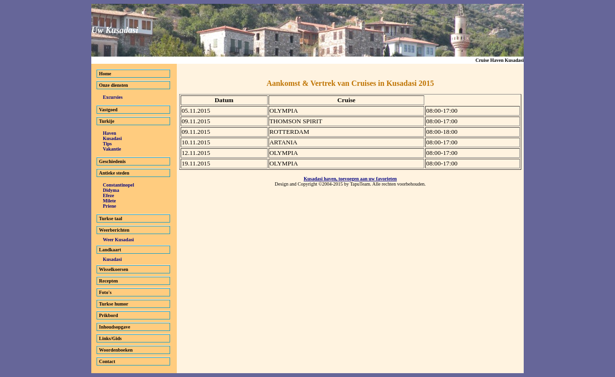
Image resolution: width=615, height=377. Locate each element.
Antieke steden (114, 173)
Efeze (108, 195)
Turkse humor (113, 303)
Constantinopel (118, 185)
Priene (109, 206)
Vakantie (112, 149)
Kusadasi (112, 138)
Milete (109, 200)
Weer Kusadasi (118, 239)
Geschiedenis (112, 161)
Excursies (113, 97)
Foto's (105, 292)
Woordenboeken (116, 350)
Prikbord (108, 315)
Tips (107, 143)
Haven (109, 133)
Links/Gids (110, 338)
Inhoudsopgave (114, 327)
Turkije (106, 121)
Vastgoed (108, 109)
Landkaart (110, 249)
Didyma (111, 190)
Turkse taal (110, 218)
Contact (107, 361)
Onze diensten (113, 85)
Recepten (108, 280)
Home (105, 73)
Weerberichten (114, 230)
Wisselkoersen (113, 269)
